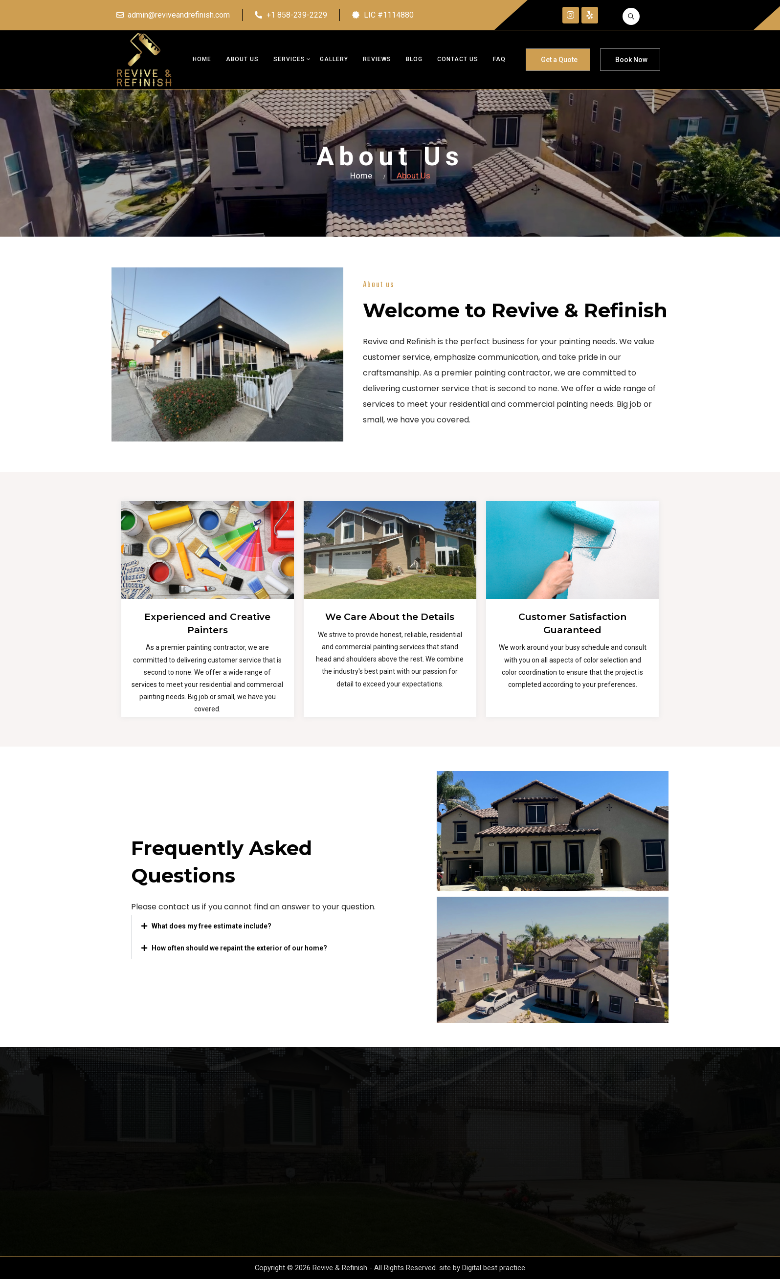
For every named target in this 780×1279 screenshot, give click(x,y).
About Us (242, 59)
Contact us (457, 59)
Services (289, 59)
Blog (414, 59)
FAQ (499, 59)
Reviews (377, 59)
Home (202, 59)
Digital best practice (494, 1267)
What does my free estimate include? (211, 926)
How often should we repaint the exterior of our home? (239, 948)
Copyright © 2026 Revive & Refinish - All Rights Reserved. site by (359, 1267)
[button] (272, 926)
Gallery (334, 59)
